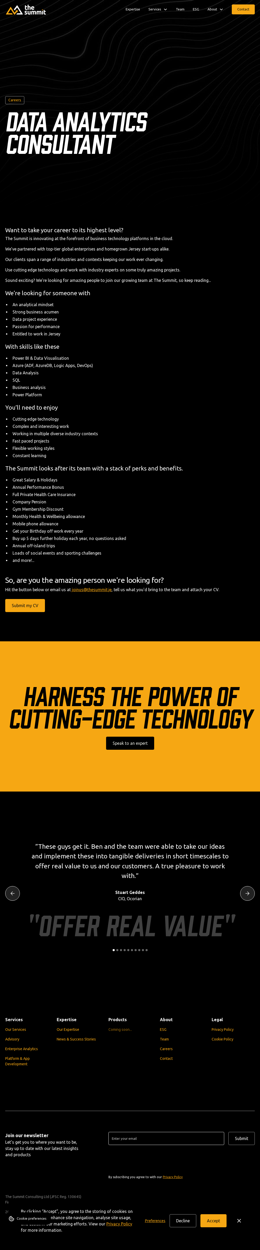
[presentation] (148, 1159)
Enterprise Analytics (21, 1048)
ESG (196, 9)
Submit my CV (25, 605)
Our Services (15, 1029)
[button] (155, 1221)
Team (180, 9)
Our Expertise (68, 1029)
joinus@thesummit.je (92, 589)
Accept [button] (213, 1220)
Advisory (12, 1039)
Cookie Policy (222, 1039)
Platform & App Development (17, 1061)
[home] (26, 9)
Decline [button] (183, 1220)
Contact (243, 9)
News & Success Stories (76, 1039)
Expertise (133, 9)
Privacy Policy (119, 1224)
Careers (166, 1048)
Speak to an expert (130, 743)
